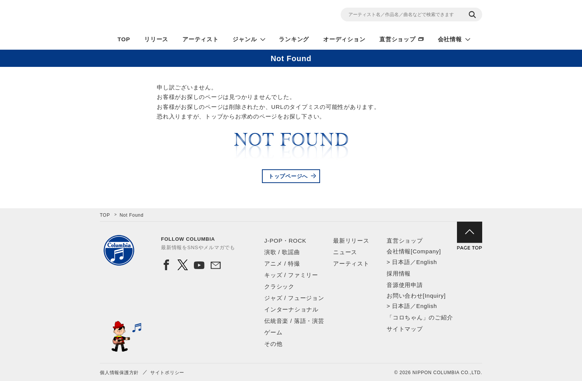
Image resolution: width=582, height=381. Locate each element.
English (426, 262)
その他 (273, 343)
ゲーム (273, 332)
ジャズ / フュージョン (294, 298)
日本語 (401, 262)
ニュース (345, 252)
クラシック (279, 286)
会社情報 (450, 39)
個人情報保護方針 (119, 372)
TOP (123, 39)
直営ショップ (397, 39)
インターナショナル (291, 309)
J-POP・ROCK (285, 240)
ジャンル (244, 39)
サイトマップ (405, 329)
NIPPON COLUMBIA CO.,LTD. (168, 16)
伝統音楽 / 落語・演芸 (294, 321)
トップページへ (288, 176)
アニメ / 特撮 (282, 263)
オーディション (344, 39)
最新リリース (351, 240)
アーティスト (200, 39)
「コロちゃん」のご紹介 (420, 317)
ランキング (294, 39)
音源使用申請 (405, 285)
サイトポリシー (167, 372)
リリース (156, 39)
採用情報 (399, 273)
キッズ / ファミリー (291, 275)
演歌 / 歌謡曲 (282, 252)
